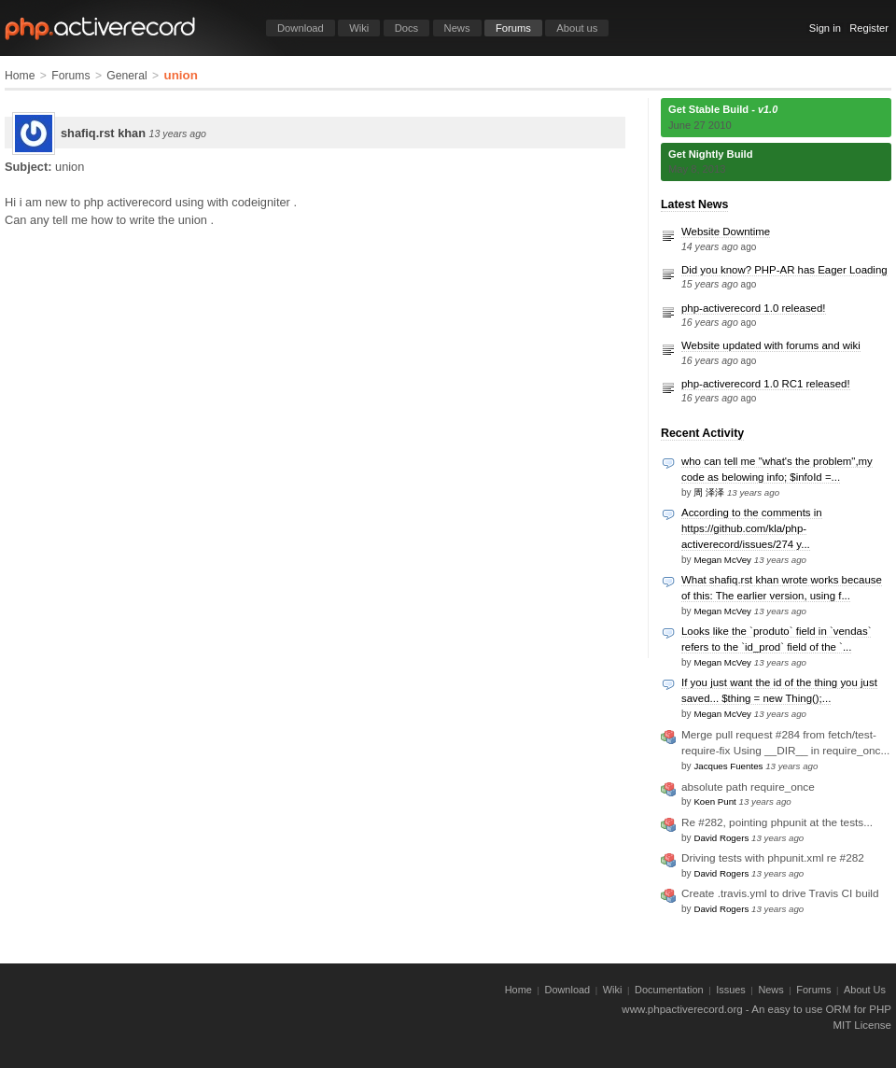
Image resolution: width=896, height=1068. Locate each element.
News (457, 28)
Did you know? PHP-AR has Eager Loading (784, 269)
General (126, 75)
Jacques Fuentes (728, 766)
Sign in (825, 28)
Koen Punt (714, 801)
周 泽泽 (708, 492)
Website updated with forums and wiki (771, 345)
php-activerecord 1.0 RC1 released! (765, 383)
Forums (513, 28)
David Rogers (721, 838)
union (180, 75)
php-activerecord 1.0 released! (753, 308)
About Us (865, 989)
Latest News (694, 204)
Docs (407, 28)
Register (869, 28)
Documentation (669, 989)
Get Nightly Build (710, 154)
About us (576, 28)
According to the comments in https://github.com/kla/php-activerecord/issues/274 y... (751, 528)
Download (300, 28)
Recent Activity (702, 433)
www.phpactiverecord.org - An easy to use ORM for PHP (756, 1009)
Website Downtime (725, 231)
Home (20, 75)
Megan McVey (722, 560)
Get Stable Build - (722, 109)
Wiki (359, 28)
